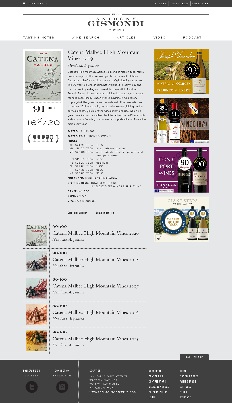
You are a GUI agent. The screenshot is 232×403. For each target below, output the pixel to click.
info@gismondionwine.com (113, 392)
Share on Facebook (77, 213)
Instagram (180, 3)
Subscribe (200, 3)
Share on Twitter (105, 213)
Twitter (160, 3)
